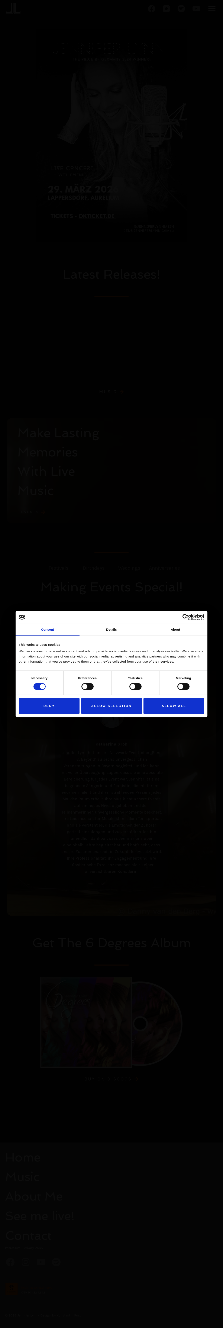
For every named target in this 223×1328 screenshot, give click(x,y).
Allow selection (111, 706)
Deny (49, 706)
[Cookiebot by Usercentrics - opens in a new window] (185, 617)
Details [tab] (111, 629)
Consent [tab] (47, 629)
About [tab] (175, 629)
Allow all (174, 706)
